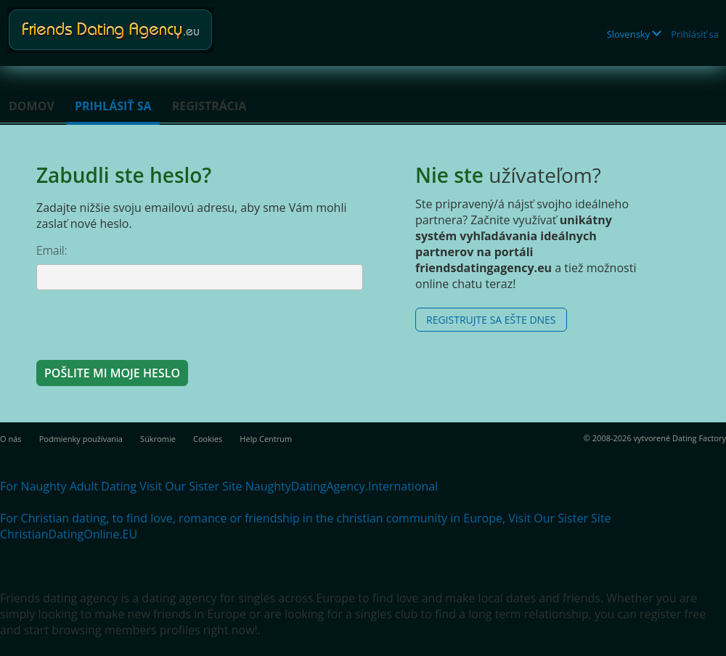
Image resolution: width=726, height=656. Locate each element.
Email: (52, 250)
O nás (11, 438)
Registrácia (209, 106)
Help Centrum (266, 438)
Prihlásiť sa (695, 34)
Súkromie (158, 438)
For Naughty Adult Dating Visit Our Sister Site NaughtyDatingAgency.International (219, 486)
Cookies (207, 438)
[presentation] (146, 324)
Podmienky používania (81, 438)
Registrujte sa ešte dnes (491, 320)
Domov (31, 106)
